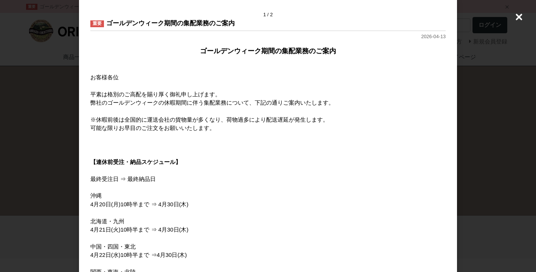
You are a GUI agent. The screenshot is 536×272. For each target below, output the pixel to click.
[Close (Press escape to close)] (519, 17)
